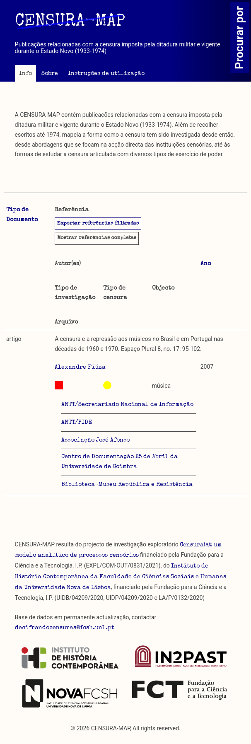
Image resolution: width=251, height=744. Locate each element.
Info (25, 74)
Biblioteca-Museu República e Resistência (127, 485)
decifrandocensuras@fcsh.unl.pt (64, 628)
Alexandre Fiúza (80, 367)
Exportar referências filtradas (98, 223)
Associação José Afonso (95, 440)
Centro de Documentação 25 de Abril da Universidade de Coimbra (119, 462)
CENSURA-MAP (70, 22)
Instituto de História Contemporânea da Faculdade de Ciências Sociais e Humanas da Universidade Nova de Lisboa (120, 577)
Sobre (49, 74)
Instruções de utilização (106, 74)
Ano (205, 264)
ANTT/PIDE (76, 422)
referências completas (96, 238)
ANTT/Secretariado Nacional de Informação (127, 405)
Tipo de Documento (22, 215)
